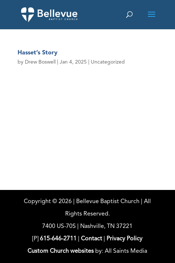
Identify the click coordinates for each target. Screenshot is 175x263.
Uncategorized (108, 62)
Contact (91, 239)
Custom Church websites (60, 251)
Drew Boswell (40, 62)
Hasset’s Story (37, 53)
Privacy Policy (124, 239)
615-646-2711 (58, 239)
